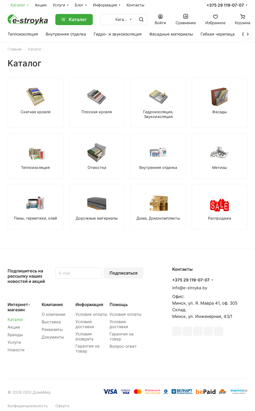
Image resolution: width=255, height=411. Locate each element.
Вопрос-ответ (123, 346)
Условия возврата (84, 336)
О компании (53, 314)
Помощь (119, 304)
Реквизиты (52, 329)
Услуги (14, 342)
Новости (16, 350)
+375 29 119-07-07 (225, 5)
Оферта (62, 406)
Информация (89, 304)
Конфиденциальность (28, 406)
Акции (14, 327)
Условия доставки (84, 324)
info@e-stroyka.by (189, 287)
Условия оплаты (91, 314)
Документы (53, 337)
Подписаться (123, 273)
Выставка (51, 322)
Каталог (15, 319)
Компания (52, 304)
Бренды (15, 334)
